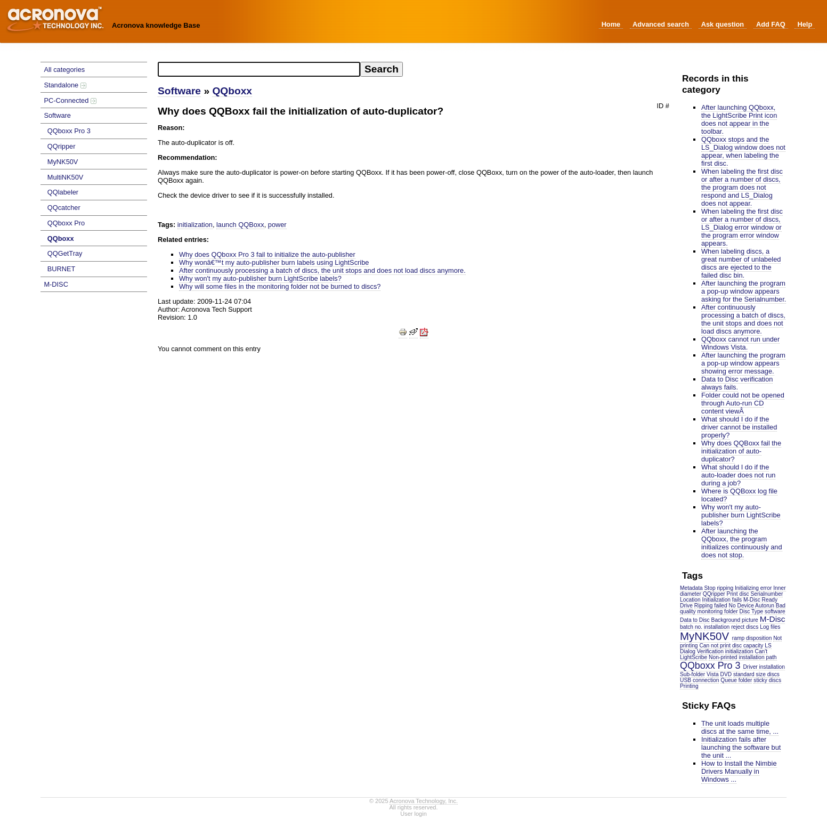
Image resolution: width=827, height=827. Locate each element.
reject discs (744, 627)
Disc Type (752, 611)
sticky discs (767, 680)
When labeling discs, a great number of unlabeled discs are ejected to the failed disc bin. (741, 263)
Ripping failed (710, 606)
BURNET (61, 269)
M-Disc (772, 618)
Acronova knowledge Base (156, 25)
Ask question (722, 24)
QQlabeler (62, 192)
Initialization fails (722, 600)
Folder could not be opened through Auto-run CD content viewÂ (742, 403)
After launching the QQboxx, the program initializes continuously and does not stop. (741, 543)
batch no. (691, 627)
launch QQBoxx (240, 225)
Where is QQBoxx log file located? (739, 495)
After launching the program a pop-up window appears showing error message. (743, 363)
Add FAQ (770, 24)
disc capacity (748, 645)
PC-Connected (70, 100)
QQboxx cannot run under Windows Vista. (740, 343)
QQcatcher (63, 208)
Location (690, 600)
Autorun (764, 606)
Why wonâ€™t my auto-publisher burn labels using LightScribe (274, 262)
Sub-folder (692, 674)
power (277, 225)
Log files (770, 627)
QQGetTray (65, 253)
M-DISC (56, 284)
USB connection (699, 680)
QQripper (61, 146)
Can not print (715, 645)
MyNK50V (62, 162)
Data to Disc (695, 620)
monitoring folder (717, 611)
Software (57, 115)
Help (804, 24)
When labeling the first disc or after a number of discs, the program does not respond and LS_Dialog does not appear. (742, 187)
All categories (64, 70)
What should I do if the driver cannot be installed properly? (739, 427)
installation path (757, 657)
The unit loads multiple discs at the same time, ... (740, 727)
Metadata (691, 588)
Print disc (738, 594)
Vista (713, 674)
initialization (739, 651)
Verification (710, 651)
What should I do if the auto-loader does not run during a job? (738, 475)
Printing (689, 686)
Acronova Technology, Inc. (424, 801)
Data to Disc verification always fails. (737, 383)
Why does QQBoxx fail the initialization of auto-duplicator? (741, 451)
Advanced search (661, 24)
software (775, 611)
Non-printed (723, 657)
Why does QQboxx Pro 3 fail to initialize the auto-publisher (267, 254)
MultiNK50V (65, 177)
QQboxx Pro (66, 223)
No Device (741, 606)
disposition (759, 638)
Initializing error (753, 588)
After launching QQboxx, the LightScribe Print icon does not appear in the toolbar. (739, 119)
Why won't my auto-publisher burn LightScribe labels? (741, 515)
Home (611, 24)
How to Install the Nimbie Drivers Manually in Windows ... (739, 771)
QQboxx (60, 238)
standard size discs (756, 674)
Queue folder (736, 680)
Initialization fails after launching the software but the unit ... (741, 747)
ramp (738, 638)
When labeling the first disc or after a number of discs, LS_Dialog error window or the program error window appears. (742, 227)
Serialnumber (767, 594)
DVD (726, 674)
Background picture (734, 620)
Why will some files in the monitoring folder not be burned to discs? (279, 286)
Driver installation (764, 667)
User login (413, 813)
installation (716, 627)
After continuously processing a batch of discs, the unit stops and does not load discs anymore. (743, 319)
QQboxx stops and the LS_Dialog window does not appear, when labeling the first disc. (743, 151)
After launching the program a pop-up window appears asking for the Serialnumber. (743, 291)
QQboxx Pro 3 (69, 131)
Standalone (65, 85)
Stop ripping (719, 588)
